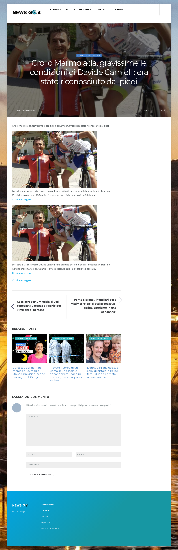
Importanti (86, 9)
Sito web (33, 465)
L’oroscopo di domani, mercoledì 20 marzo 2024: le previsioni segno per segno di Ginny (29, 372)
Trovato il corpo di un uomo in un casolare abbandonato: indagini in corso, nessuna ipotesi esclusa (66, 374)
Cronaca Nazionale (89, 56)
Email (82, 454)
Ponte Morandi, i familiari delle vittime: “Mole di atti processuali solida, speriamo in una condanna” (93, 305)
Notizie (70, 9)
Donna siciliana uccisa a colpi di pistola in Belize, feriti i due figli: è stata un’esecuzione (103, 372)
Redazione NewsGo (26, 110)
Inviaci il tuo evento (111, 9)
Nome (32, 454)
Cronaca (55, 9)
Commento (36, 416)
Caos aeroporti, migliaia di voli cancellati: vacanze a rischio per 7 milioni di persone (39, 305)
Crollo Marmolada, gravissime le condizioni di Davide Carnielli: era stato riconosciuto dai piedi (89, 72)
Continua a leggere (21, 199)
